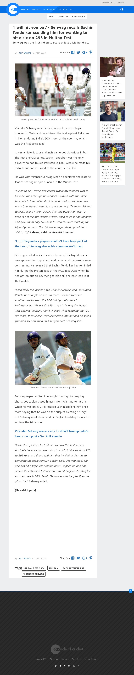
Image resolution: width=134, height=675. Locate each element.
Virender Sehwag (33, 574)
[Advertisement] (53, 522)
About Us (54, 659)
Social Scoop (49, 9)
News (51, 16)
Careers (65, 659)
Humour (36, 9)
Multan (53, 568)
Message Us (107, 3)
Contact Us (42, 659)
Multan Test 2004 (34, 568)
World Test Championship (71, 16)
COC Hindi (62, 9)
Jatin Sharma (24, 558)
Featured (25, 9)
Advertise (76, 659)
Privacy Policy (90, 659)
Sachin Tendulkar (73, 568)
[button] (72, 9)
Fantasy (120, 3)
